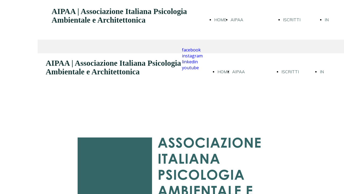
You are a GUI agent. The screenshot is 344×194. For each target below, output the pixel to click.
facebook (191, 50)
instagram (192, 56)
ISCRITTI (291, 19)
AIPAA (237, 19)
